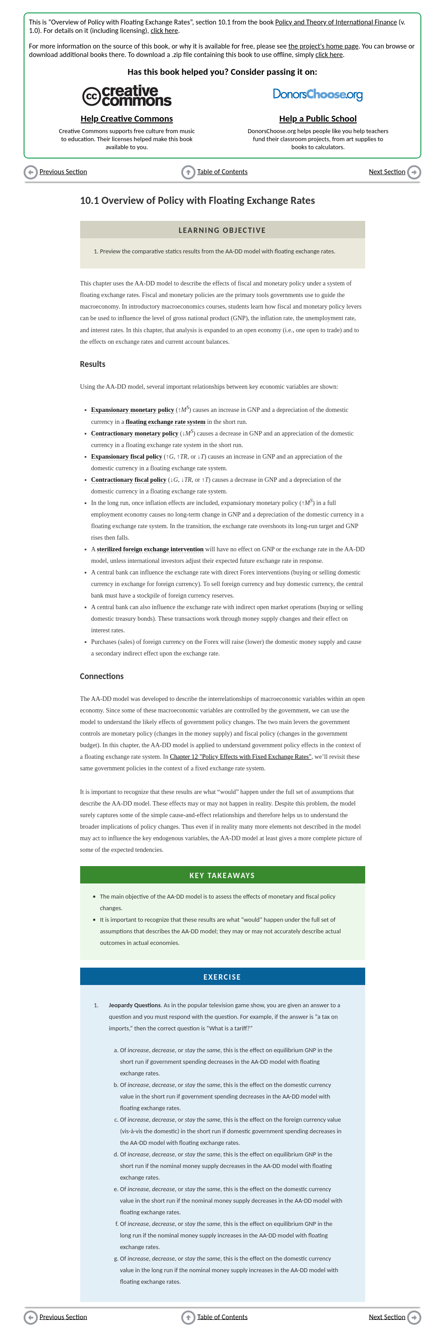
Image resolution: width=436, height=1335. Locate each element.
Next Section (387, 171)
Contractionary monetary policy (135, 433)
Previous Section (63, 171)
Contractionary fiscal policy (129, 479)
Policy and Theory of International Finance (336, 22)
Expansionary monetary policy (133, 409)
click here (164, 30)
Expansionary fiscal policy (127, 456)
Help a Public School (318, 118)
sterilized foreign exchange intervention (150, 549)
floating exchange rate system (165, 421)
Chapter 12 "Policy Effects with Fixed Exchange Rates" (240, 756)
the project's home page (323, 46)
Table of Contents (222, 171)
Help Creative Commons (127, 118)
